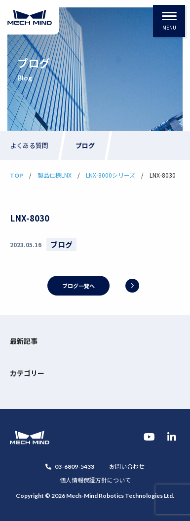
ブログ (85, 145)
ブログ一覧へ (78, 286)
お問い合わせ (127, 466)
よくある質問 (29, 145)
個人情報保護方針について (95, 480)
